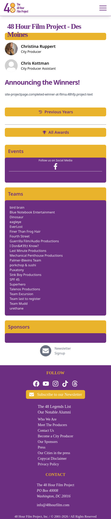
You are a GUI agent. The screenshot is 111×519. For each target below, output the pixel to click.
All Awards (55, 132)
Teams (15, 194)
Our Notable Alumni (54, 412)
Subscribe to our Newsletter (55, 394)
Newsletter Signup (62, 350)
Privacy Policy (48, 464)
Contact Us (46, 430)
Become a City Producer (55, 436)
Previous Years (55, 112)
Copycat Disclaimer (52, 459)
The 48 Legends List (54, 406)
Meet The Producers (52, 425)
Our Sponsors (48, 442)
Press (41, 447)
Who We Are (47, 419)
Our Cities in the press (54, 453)
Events (16, 151)
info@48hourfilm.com (53, 505)
